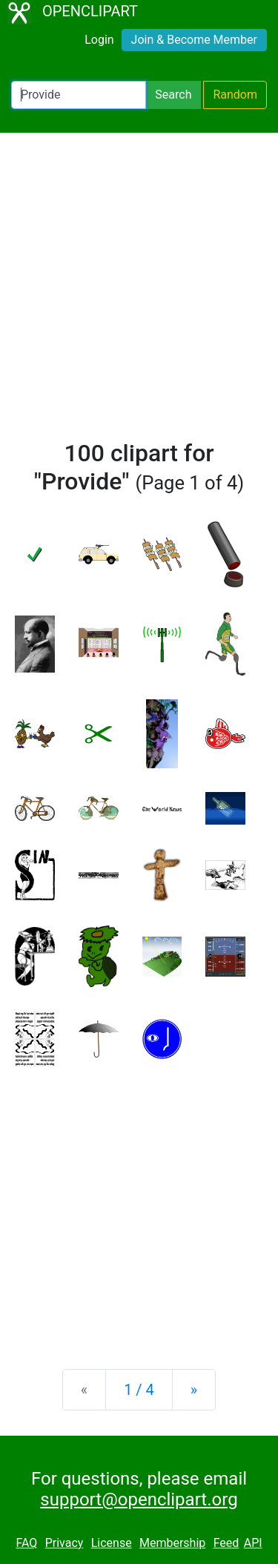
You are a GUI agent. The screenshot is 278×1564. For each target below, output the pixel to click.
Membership (172, 1543)
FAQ (26, 1543)
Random (235, 95)
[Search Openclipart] (78, 95)
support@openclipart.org (138, 1499)
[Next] (194, 1389)
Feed (226, 1543)
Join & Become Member (194, 40)
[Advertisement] (139, 293)
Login (99, 40)
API (253, 1543)
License (111, 1543)
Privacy (64, 1543)
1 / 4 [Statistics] (139, 1390)
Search (173, 95)
